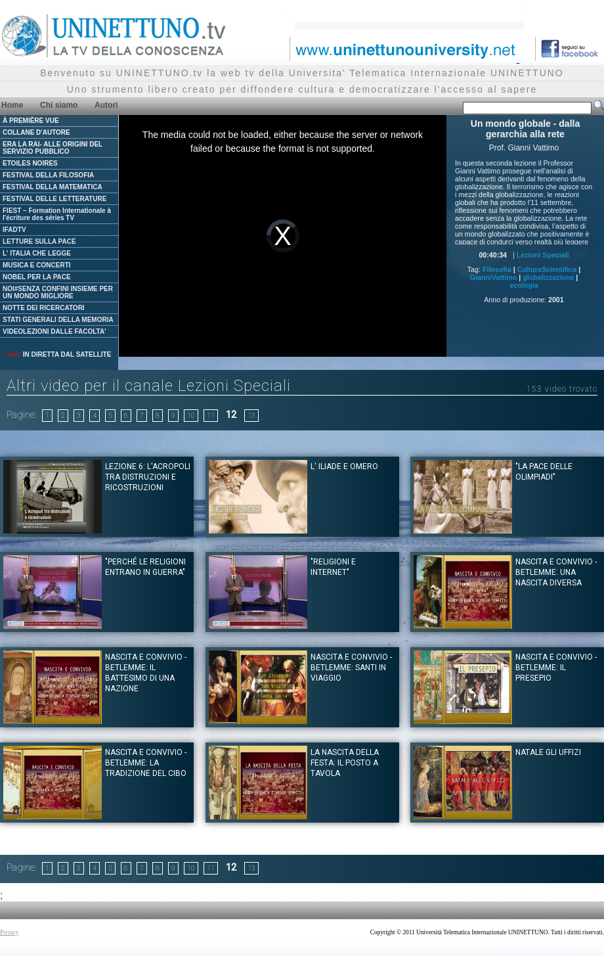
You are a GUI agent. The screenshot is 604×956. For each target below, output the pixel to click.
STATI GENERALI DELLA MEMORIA (58, 319)
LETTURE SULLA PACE (39, 241)
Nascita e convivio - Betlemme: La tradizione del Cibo (145, 763)
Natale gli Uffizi (548, 752)
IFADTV (14, 229)
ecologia (523, 285)
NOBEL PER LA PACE (37, 277)
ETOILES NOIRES (30, 163)
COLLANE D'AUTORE (36, 132)
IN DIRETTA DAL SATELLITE (57, 354)
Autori (106, 105)
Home (12, 105)
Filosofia (497, 269)
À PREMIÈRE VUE (31, 120)
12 (231, 415)
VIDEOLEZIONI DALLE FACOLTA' (54, 331)
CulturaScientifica (547, 269)
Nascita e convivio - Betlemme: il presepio (556, 667)
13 (251, 415)
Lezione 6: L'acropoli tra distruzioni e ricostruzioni (147, 477)
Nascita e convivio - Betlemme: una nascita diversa (556, 572)
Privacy (9, 932)
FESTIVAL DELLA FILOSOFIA (48, 175)
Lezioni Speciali (543, 255)
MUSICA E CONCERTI (37, 265)
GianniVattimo (493, 277)
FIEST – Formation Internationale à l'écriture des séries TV (57, 214)
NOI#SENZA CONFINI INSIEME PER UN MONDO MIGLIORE (58, 292)
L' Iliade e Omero (344, 466)
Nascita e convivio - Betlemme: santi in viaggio (351, 667)
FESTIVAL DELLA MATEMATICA (52, 187)
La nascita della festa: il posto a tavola (345, 763)
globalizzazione (548, 277)
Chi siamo (58, 105)
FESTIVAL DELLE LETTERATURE (54, 198)
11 (211, 415)
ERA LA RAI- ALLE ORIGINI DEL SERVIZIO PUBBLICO (52, 148)
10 (191, 415)
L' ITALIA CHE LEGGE (37, 253)
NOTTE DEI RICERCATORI (44, 307)
